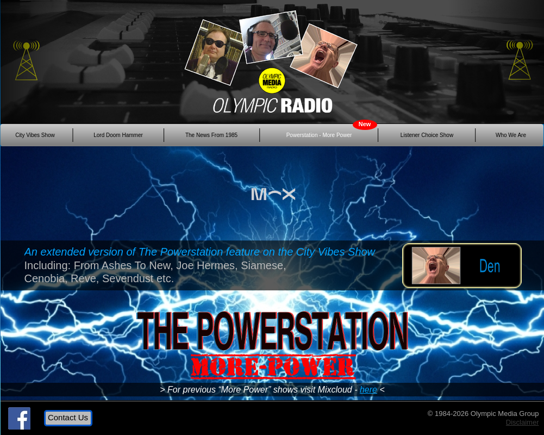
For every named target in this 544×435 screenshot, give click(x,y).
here (368, 389)
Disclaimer (522, 422)
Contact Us (68, 417)
